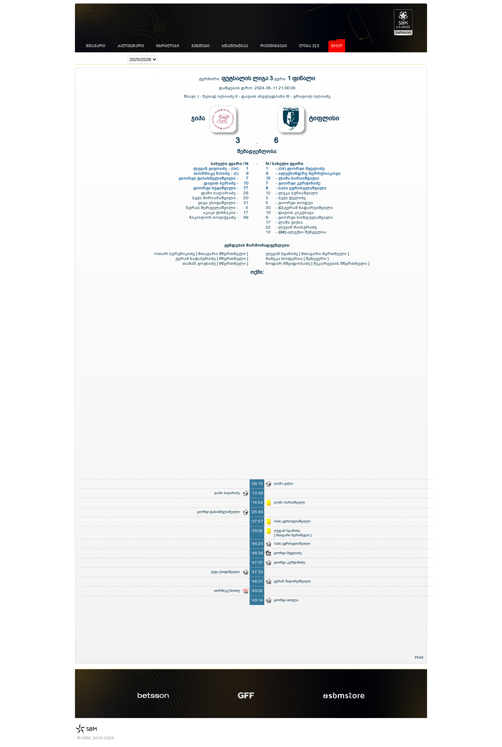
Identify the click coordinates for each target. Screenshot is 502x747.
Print (419, 657)
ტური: (280, 78)
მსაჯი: (191, 96)
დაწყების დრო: (236, 87)
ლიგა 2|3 (309, 45)
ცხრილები (167, 45)
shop (336, 45)
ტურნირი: (210, 78)
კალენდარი (130, 45)
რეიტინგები (273, 45)
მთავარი (95, 45)
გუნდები (200, 45)
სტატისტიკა (235, 45)
